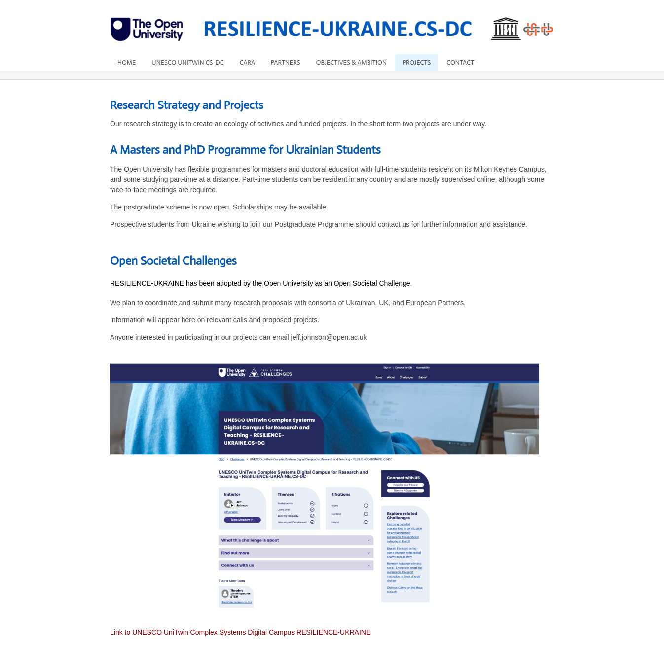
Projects (417, 62)
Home (126, 62)
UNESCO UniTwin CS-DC (187, 62)
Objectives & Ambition (351, 62)
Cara (247, 62)
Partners (285, 62)
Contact (460, 62)
